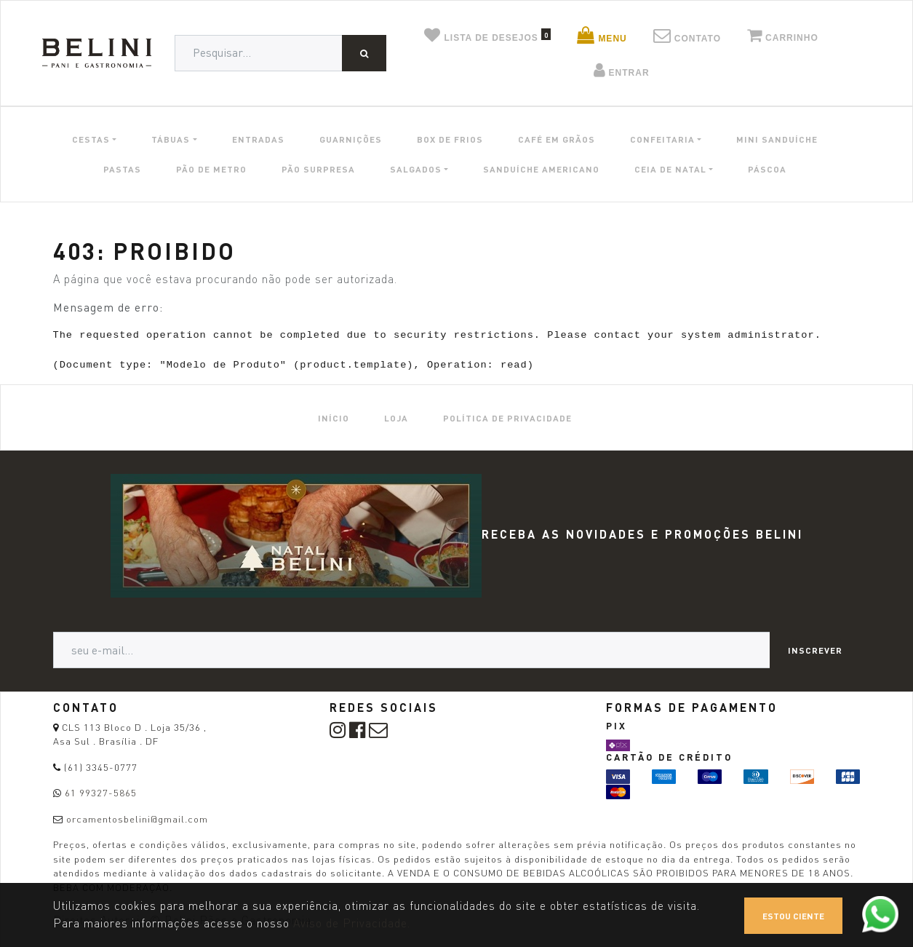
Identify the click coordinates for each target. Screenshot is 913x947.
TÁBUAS (170, 139)
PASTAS (122, 169)
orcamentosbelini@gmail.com (137, 819)
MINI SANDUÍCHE (777, 139)
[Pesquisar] (364, 53)
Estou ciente (793, 916)
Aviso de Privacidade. (351, 923)
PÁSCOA (767, 169)
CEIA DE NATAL (670, 169)
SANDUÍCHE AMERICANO (541, 169)
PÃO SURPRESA (318, 169)
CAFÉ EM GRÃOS (556, 139)
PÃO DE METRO (211, 169)
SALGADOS (416, 169)
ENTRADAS (258, 139)
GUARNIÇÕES (350, 139)
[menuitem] (333, 417)
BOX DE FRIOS (450, 139)
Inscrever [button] (815, 650)
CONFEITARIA (662, 139)
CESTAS (91, 139)
